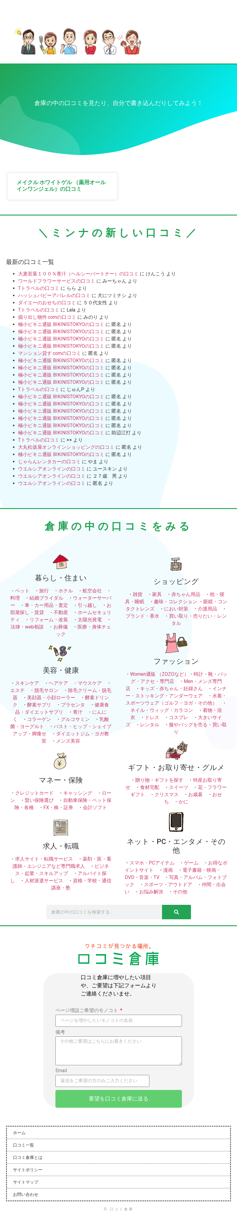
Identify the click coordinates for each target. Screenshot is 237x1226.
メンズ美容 (68, 741)
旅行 (44, 591)
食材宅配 (149, 787)
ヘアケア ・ (63, 683)
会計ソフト (95, 807)
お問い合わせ (25, 1194)
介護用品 (207, 609)
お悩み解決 (151, 892)
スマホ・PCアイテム (151, 863)
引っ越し (87, 605)
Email (61, 1070)
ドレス (152, 717)
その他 (180, 892)
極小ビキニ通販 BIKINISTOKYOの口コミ (61, 324)
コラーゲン (39, 719)
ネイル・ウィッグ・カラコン (161, 710)
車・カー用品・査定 (46, 605)
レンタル (149, 725)
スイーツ (178, 787)
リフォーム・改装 (49, 619)
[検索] (176, 912)
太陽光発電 (90, 619)
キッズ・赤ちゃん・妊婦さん (171, 688)
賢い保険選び (39, 800)
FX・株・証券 (58, 807)
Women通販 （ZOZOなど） (159, 674)
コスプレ (178, 717)
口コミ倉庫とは (27, 1157)
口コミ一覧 (23, 1145)
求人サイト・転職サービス (44, 859)
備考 (60, 1032)
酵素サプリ (39, 705)
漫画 (168, 870)
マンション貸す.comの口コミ (49, 353)
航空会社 (92, 591)
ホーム (19, 1132)
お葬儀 (60, 627)
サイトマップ (25, 1182)
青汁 (78, 712)
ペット (22, 591)
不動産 (61, 612)
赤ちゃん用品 (185, 594)
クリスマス (166, 794)
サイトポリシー (27, 1169)
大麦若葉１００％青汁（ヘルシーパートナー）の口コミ (78, 274)
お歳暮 (195, 794)
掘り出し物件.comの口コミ (47, 317)
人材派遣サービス (44, 880)
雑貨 (137, 594)
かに (183, 802)
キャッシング (77, 793)
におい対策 (176, 609)
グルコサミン (75, 719)
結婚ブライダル (46, 598)
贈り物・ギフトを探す (159, 780)
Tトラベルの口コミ (38, 288)
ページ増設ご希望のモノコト (87, 1010)
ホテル (65, 591)
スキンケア (27, 683)
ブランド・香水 (142, 616)
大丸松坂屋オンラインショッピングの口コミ (66, 447)
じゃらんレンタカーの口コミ (49, 461)
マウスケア (90, 683)
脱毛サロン (46, 690)
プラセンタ (73, 705)
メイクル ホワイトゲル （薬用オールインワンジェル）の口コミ (61, 185)
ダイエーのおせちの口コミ (47, 303)
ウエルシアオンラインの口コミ (52, 469)
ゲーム (191, 863)
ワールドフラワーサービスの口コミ (56, 281)
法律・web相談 (27, 627)
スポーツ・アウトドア (168, 884)
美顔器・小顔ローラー (51, 697)
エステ (17, 690)
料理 (15, 598)
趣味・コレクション (175, 601)
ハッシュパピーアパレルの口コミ (54, 295)
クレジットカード (34, 793)
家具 (157, 594)
